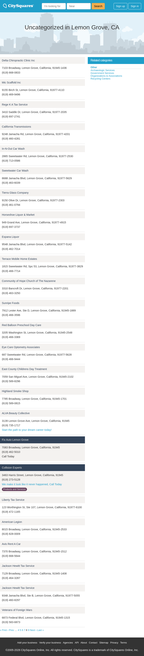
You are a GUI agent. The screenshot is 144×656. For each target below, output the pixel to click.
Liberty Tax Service (13, 499)
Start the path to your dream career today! (27, 429)
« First (3, 630)
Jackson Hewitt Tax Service (18, 565)
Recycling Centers (100, 78)
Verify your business (50, 642)
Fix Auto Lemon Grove (15, 439)
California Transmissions (16, 126)
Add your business (27, 642)
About (84, 642)
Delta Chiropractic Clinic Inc (18, 60)
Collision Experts (12, 467)
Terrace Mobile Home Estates (19, 258)
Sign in (135, 6)
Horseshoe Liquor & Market (18, 214)
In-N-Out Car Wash (13, 148)
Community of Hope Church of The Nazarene (29, 280)
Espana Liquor (10, 236)
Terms (123, 642)
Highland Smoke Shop (15, 391)
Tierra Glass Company (15, 192)
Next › (33, 630)
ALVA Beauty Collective (16, 413)
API (77, 642)
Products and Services (14, 489)
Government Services (102, 73)
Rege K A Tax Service (15, 104)
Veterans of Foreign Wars (17, 609)
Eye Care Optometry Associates (21, 347)
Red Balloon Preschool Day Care (21, 325)
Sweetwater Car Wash (15, 170)
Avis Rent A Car (11, 543)
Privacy (114, 642)
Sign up (120, 6)
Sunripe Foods (10, 303)
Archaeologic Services (103, 70)
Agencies (68, 642)
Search (98, 6)
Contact (93, 642)
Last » (40, 630)
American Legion (12, 521)
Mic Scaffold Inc (11, 82)
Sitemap (103, 642)
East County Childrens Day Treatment (24, 369)
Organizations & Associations (106, 75)
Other (94, 67)
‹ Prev (11, 630)
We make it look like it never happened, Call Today (32, 484)
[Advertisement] (116, 108)
